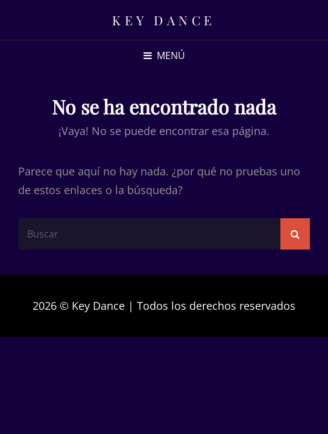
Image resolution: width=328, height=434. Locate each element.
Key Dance (164, 19)
